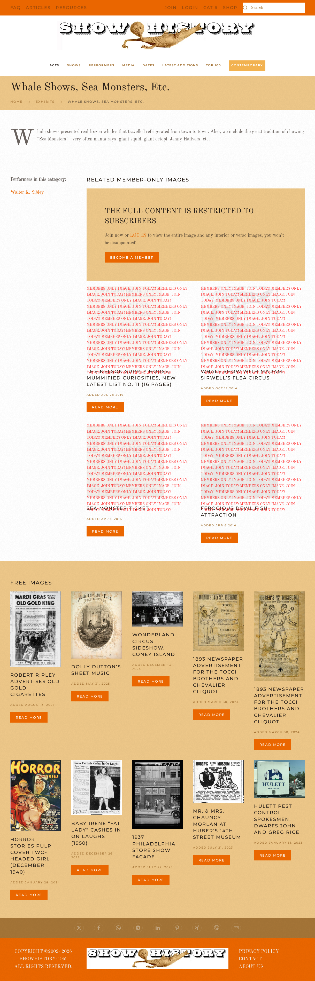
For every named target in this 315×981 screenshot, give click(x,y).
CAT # (210, 7)
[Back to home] (157, 35)
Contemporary (247, 65)
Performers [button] (101, 65)
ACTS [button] (54, 65)
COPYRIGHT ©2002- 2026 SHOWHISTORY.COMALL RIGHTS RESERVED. (43, 959)
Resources (71, 7)
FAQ (15, 7)
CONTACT (250, 959)
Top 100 (213, 65)
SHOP (230, 7)
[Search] (274, 8)
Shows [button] (74, 65)
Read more (105, 407)
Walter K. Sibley (27, 192)
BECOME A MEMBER (132, 257)
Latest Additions (180, 65)
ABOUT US (251, 966)
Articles (38, 7)
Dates (148, 65)
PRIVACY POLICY (259, 951)
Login (190, 7)
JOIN (171, 7)
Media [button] (128, 65)
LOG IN (138, 235)
